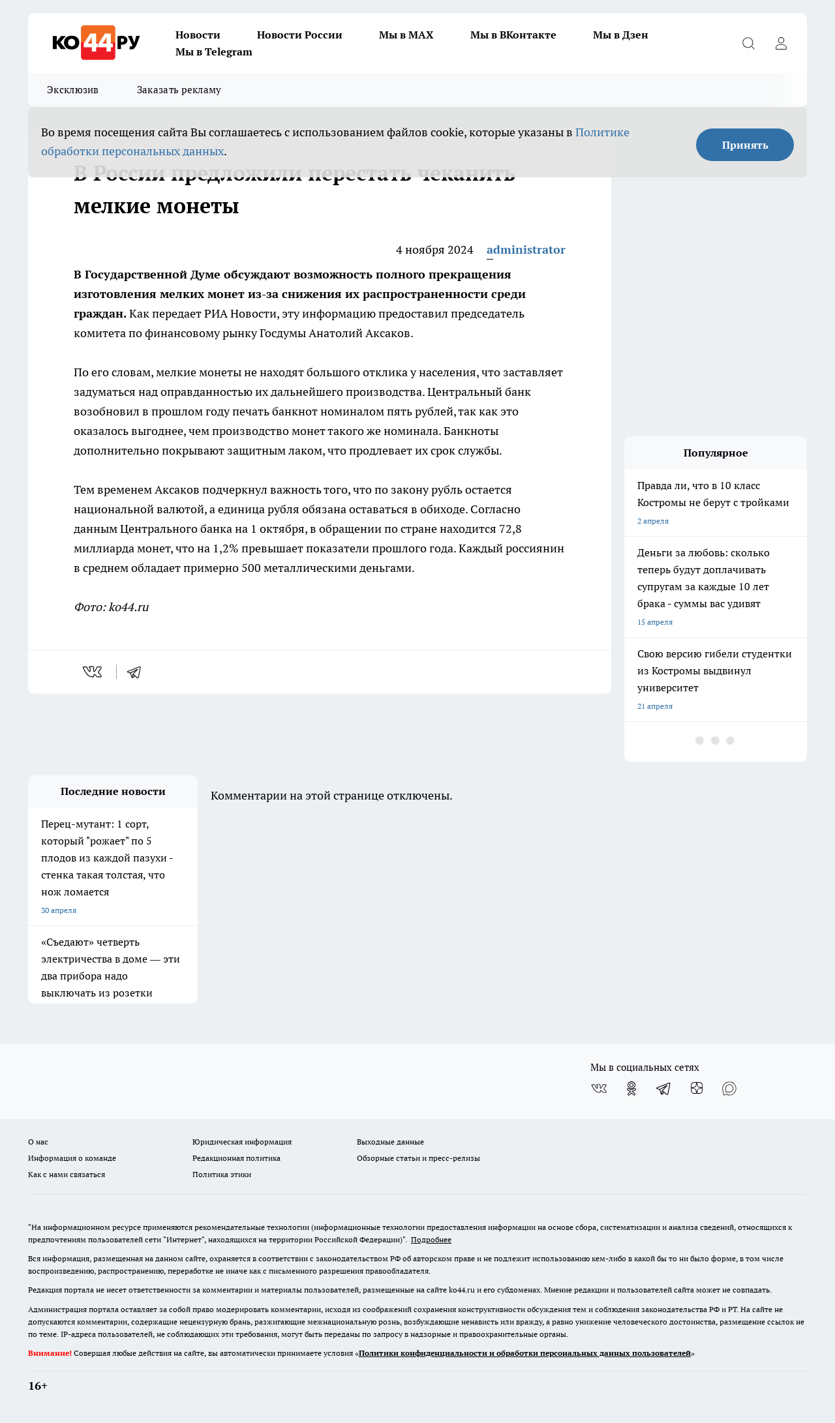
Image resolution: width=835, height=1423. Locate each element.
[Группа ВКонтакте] (599, 1088)
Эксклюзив (73, 89)
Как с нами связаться (66, 1174)
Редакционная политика (236, 1158)
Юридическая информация (242, 1141)
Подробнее (431, 1239)
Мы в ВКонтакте (513, 34)
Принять (745, 144)
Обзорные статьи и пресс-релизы (418, 1158)
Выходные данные (390, 1141)
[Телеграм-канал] (664, 1088)
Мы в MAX (406, 34)
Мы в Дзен (620, 34)
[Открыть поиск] (748, 43)
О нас (38, 1141)
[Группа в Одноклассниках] (631, 1088)
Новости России (299, 34)
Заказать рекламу (179, 89)
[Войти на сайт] (781, 43)
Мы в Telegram (213, 51)
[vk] (93, 672)
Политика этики (221, 1174)
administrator (526, 249)
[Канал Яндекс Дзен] (696, 1088)
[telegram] (138, 672)
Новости (197, 34)
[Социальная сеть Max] (729, 1088)
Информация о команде (72, 1158)
